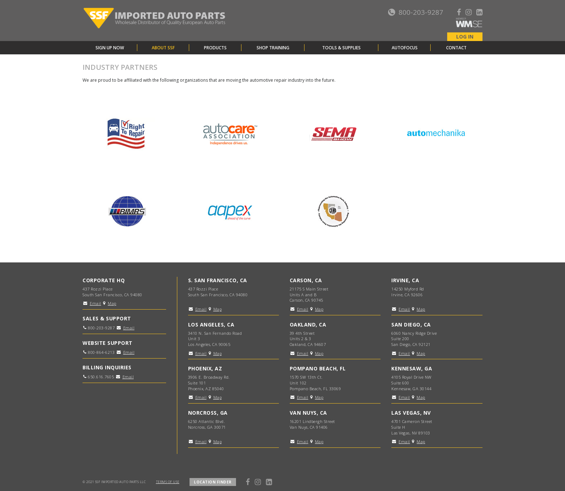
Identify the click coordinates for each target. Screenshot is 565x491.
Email (95, 303)
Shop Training (273, 48)
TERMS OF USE (167, 481)
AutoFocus (405, 48)
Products (215, 48)
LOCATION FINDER (213, 482)
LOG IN (464, 36)
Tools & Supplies (341, 48)
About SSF (163, 48)
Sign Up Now (109, 48)
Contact (456, 48)
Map (112, 303)
